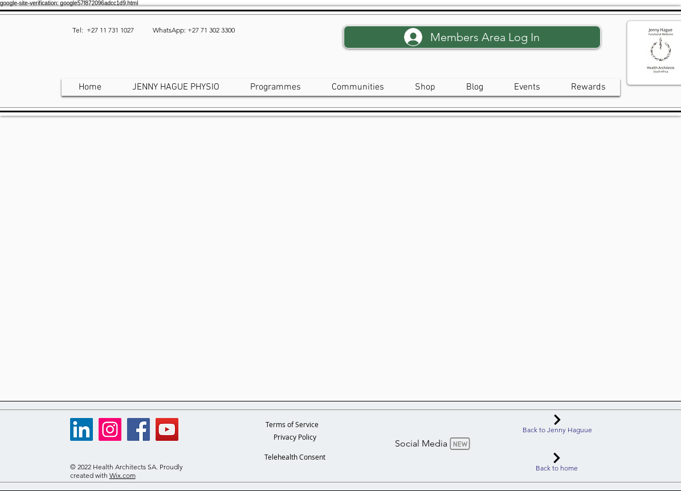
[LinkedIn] (81, 429)
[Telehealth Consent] (295, 456)
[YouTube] (167, 429)
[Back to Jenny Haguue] (557, 424)
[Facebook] (138, 429)
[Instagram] (110, 429)
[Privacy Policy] (295, 437)
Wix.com (122, 475)
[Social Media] (433, 443)
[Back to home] (557, 462)
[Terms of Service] (292, 424)
